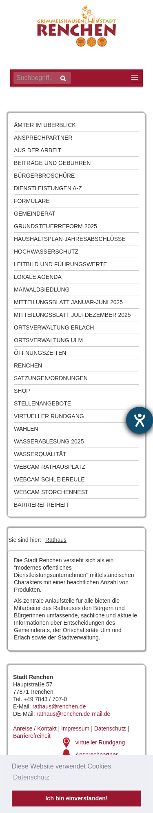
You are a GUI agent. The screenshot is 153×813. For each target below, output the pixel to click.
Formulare (32, 201)
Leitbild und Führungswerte (60, 264)
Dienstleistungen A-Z (48, 188)
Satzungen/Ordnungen (51, 378)
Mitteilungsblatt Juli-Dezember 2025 (72, 315)
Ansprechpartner (43, 137)
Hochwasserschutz (46, 251)
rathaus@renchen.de (59, 706)
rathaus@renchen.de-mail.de (74, 714)
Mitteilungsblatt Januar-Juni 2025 (68, 302)
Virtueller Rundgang (49, 416)
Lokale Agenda (38, 277)
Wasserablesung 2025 (49, 441)
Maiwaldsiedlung (41, 289)
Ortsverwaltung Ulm (48, 340)
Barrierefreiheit (41, 504)
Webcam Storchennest (51, 492)
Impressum (75, 728)
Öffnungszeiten (40, 353)
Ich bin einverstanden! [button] (76, 798)
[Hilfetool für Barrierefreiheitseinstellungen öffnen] (139, 420)
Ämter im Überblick (45, 125)
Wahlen (26, 428)
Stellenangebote (42, 403)
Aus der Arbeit (37, 150)
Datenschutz (110, 728)
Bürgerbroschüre (44, 175)
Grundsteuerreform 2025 (55, 226)
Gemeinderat (34, 213)
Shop (22, 391)
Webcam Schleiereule (49, 479)
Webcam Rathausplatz (49, 466)
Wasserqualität (40, 454)
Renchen (28, 365)
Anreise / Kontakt (35, 728)
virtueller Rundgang (100, 742)
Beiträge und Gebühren (52, 163)
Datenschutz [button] (31, 777)
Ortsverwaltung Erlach (54, 327)
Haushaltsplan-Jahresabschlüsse (70, 239)
